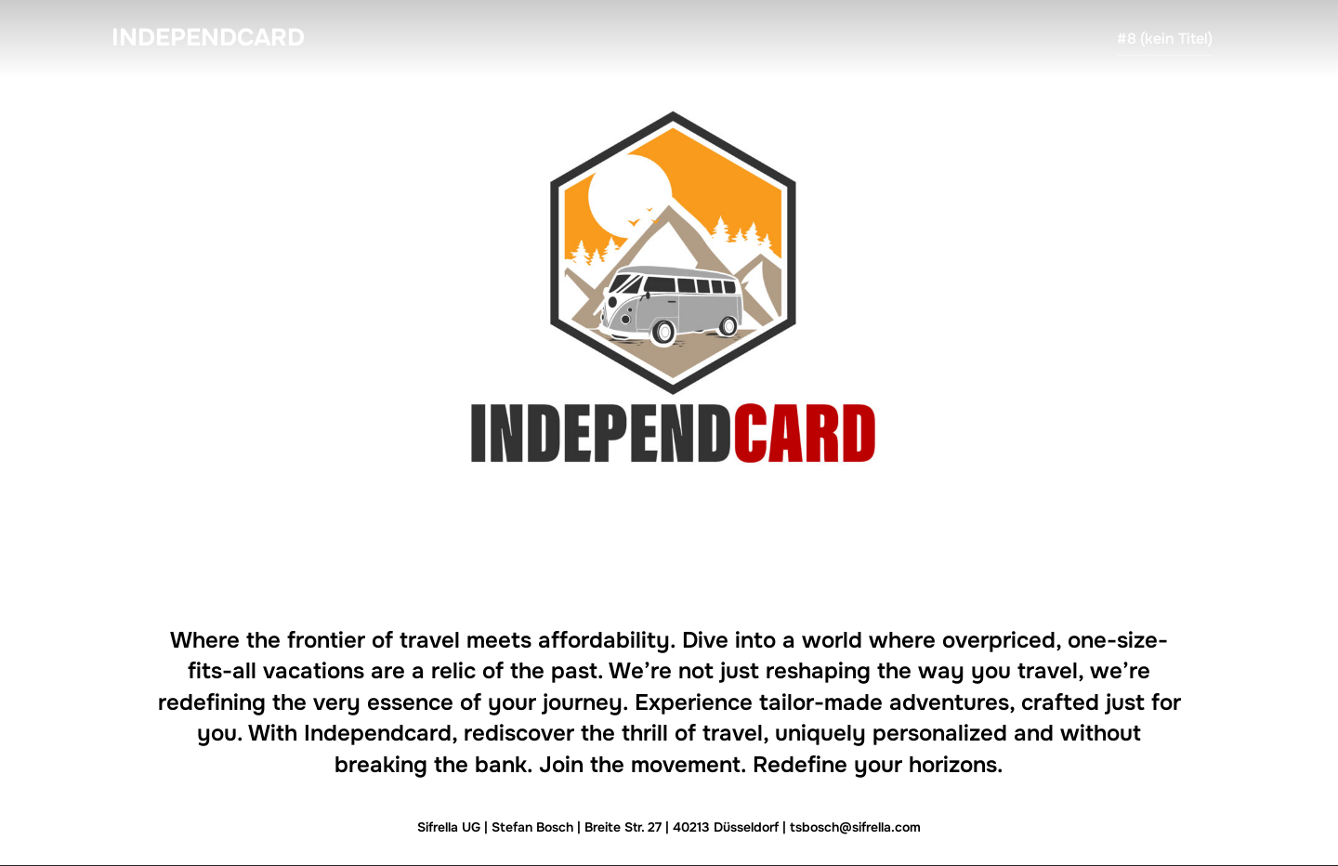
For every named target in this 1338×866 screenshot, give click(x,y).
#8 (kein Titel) (1165, 38)
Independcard (208, 37)
